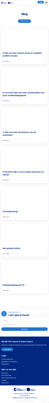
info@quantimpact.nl (31, 398)
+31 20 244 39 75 (25, 396)
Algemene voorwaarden (9, 362)
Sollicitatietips (24, 21)
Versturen (24, 329)
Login (40, 2)
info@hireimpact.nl (17, 398)
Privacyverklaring (7, 359)
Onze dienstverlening (8, 378)
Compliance (5, 364)
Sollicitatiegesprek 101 (13, 285)
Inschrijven (5, 383)
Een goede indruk (11, 248)
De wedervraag (10, 211)
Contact (4, 380)
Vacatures (4, 373)
